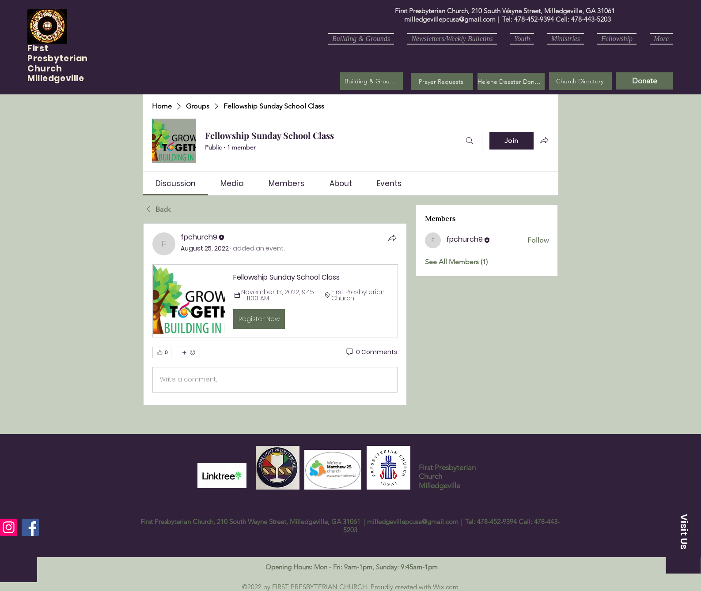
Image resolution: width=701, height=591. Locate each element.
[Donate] (644, 81)
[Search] (469, 141)
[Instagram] (8, 527)
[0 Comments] (371, 352)
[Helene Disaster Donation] (511, 81)
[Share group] (544, 140)
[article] (275, 314)
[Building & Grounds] (371, 81)
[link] (175, 183)
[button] (442, 81)
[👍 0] (161, 352)
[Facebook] (30, 527)
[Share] (392, 237)
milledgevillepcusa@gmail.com (450, 19)
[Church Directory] (580, 81)
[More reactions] (188, 352)
